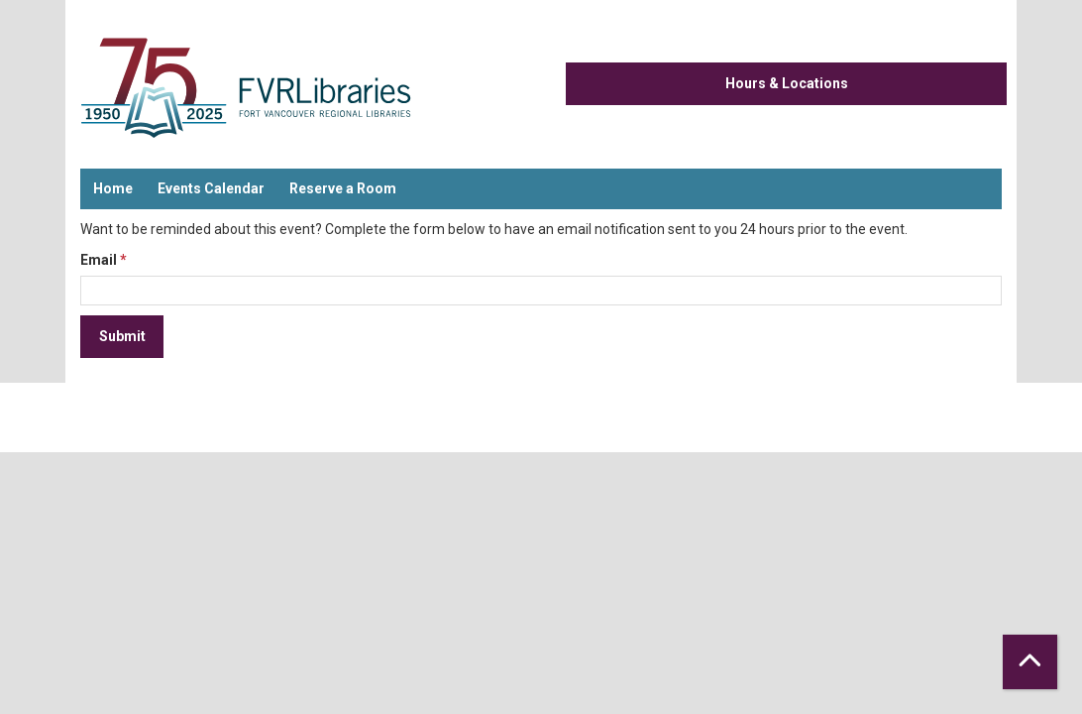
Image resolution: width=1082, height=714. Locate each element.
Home (113, 188)
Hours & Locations (786, 83)
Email (98, 260)
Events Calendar (211, 188)
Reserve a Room (342, 188)
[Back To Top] (1030, 662)
